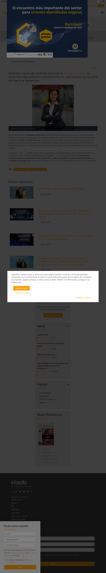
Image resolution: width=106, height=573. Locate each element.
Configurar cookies (82, 297)
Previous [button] (12, 25)
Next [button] (93, 25)
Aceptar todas (21, 288)
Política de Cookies (23, 293)
